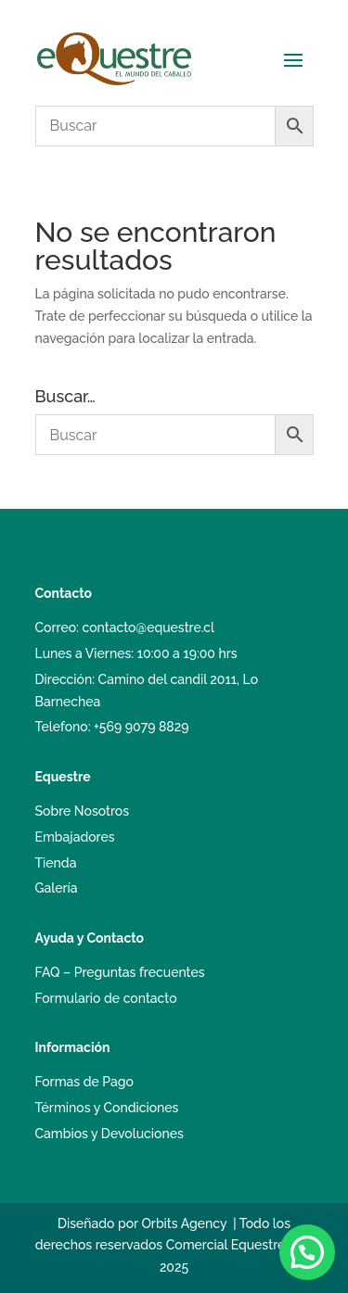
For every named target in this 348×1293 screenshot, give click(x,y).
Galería (56, 888)
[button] (307, 1252)
